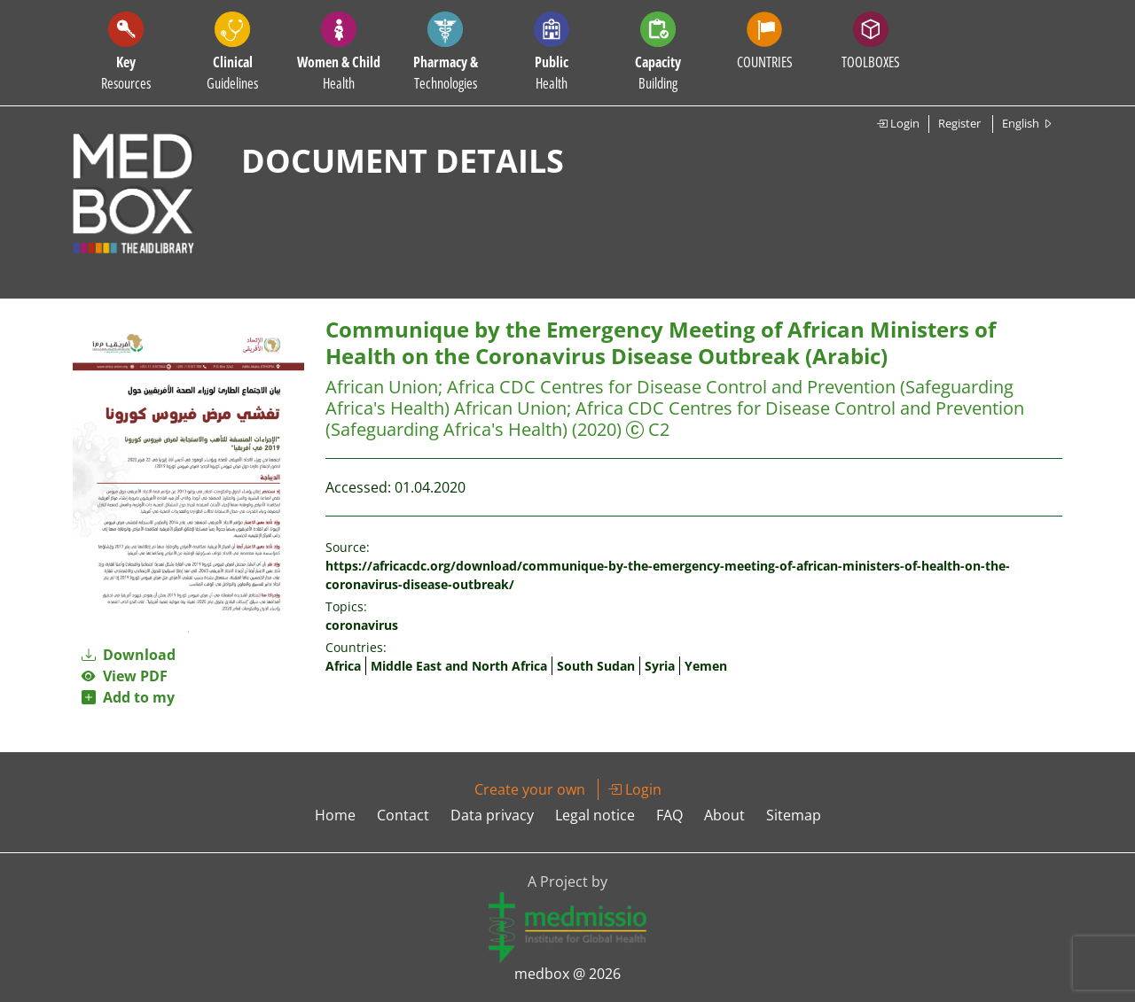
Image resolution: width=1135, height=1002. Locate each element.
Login (898, 123)
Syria (660, 665)
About (724, 815)
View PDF (125, 676)
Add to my (128, 697)
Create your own (529, 789)
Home (335, 815)
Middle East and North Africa (459, 665)
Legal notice (595, 815)
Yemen (706, 665)
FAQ (669, 815)
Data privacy (492, 815)
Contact (403, 815)
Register (959, 123)
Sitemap (793, 815)
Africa (343, 665)
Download (129, 654)
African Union (381, 387)
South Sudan (596, 665)
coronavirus (361, 625)
